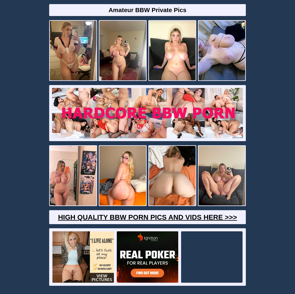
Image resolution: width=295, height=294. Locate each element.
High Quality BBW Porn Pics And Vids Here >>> (147, 217)
